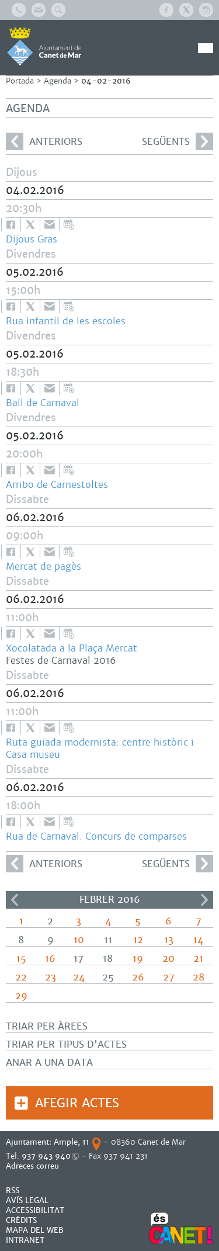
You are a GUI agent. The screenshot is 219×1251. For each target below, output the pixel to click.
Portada (20, 81)
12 (138, 940)
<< (14, 900)
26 (138, 977)
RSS (12, 1190)
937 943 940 (46, 1156)
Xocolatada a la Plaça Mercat (71, 648)
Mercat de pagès (43, 566)
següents (177, 141)
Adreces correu (33, 1166)
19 (138, 958)
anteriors (44, 141)
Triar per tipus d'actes (66, 1044)
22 (21, 977)
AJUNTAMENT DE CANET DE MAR (44, 46)
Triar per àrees (47, 1026)
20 (168, 958)
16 (50, 958)
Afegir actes (77, 1103)
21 (198, 958)
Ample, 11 (71, 1142)
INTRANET (25, 1240)
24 (79, 977)
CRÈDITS (21, 1220)
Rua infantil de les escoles (66, 321)
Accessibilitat (35, 1210)
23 (50, 977)
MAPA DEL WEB (35, 1230)
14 (198, 940)
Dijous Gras (31, 239)
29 (21, 996)
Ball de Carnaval (42, 403)
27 (169, 977)
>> (204, 900)
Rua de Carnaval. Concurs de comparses (96, 836)
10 (79, 940)
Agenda (57, 81)
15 (21, 958)
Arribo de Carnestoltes (57, 485)
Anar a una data (49, 1062)
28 (198, 977)
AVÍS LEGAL (27, 1200)
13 (168, 940)
